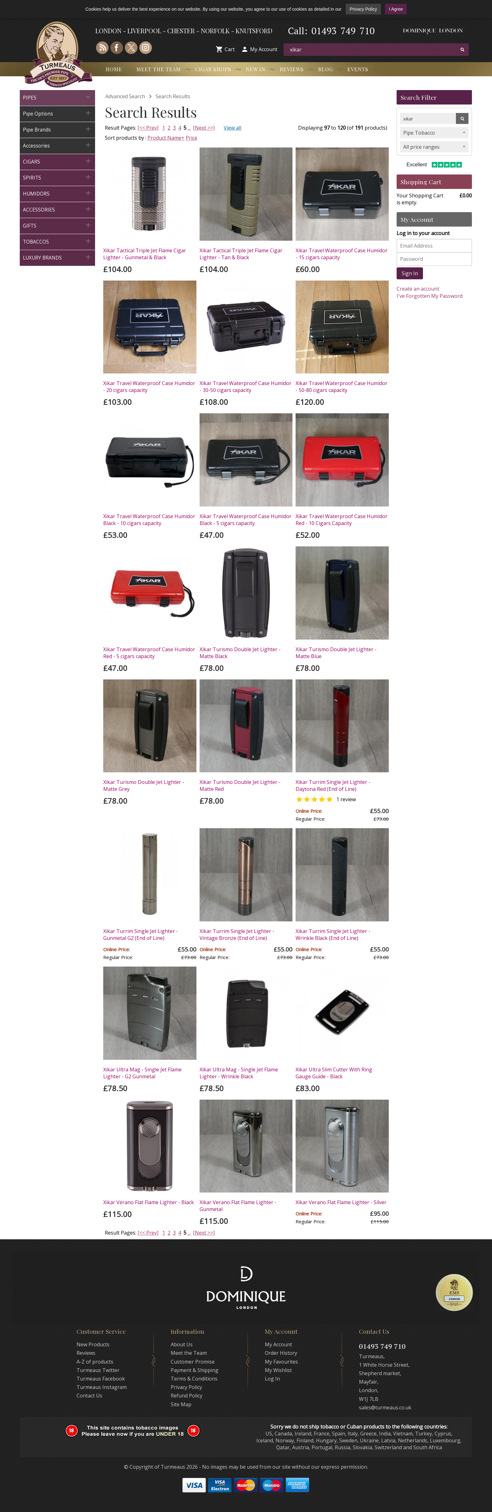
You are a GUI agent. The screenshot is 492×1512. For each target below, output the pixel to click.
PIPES (57, 97)
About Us (182, 1344)
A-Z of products (95, 1361)
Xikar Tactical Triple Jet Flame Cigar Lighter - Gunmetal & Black (144, 254)
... (189, 127)
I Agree (396, 9)
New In (255, 69)
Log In (272, 1378)
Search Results (173, 96)
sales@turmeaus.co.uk (385, 1407)
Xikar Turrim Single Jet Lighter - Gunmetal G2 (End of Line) (140, 934)
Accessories (57, 145)
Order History (281, 1352)
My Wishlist (278, 1370)
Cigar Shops (213, 69)
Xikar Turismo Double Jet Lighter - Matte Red (240, 785)
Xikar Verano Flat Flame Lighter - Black (148, 1202)
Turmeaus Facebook (101, 1378)
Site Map (181, 1404)
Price (191, 137)
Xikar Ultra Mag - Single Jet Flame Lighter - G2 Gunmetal (142, 1073)
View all (232, 127)
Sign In (410, 273)
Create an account (418, 288)
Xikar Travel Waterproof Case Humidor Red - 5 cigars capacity (149, 653)
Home (114, 69)
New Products (93, 1344)
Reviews (292, 69)
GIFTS (57, 225)
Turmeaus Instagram (102, 1387)
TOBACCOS (57, 241)
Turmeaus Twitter (98, 1370)
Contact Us (89, 1395)
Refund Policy (186, 1395)
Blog (325, 69)
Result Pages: (120, 1232)
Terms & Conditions (194, 1378)
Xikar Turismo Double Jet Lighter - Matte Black (240, 653)
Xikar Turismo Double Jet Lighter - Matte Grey (143, 785)
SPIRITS (57, 177)
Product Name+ (165, 137)
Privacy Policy (363, 9)
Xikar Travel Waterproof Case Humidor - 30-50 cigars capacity (245, 387)
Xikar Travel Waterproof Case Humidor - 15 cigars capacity (342, 254)
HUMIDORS (57, 193)
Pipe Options (57, 113)
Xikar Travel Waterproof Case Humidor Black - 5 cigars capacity (245, 520)
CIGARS (57, 161)
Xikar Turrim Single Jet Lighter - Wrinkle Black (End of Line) (333, 934)
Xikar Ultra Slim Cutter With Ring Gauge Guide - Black (334, 1073)
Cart (230, 49)
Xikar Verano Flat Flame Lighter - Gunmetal (238, 1206)
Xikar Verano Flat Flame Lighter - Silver (341, 1202)
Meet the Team (158, 69)
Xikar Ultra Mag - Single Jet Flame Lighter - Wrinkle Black (239, 1073)
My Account (263, 49)
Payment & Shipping (194, 1370)
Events (357, 69)
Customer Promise (193, 1361)
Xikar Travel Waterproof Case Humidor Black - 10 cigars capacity (149, 520)
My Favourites (281, 1361)
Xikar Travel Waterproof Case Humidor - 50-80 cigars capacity (342, 387)
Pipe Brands (57, 129)
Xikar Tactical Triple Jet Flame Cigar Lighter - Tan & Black (241, 254)
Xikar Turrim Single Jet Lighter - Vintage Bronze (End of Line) (237, 934)
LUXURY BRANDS (57, 257)
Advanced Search (125, 96)
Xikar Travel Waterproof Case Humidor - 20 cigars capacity (149, 387)
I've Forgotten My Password (430, 295)
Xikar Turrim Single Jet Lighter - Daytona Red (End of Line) (333, 785)
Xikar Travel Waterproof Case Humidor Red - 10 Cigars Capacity (342, 520)
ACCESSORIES (57, 209)
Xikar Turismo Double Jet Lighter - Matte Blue (336, 653)
